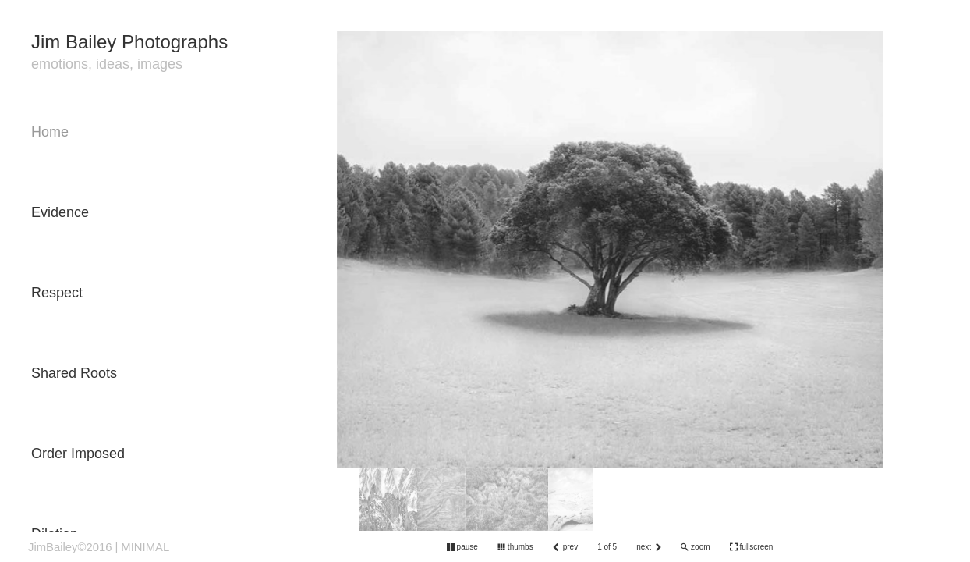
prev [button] (570, 546)
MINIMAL (145, 547)
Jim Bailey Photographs (129, 41)
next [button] (643, 546)
